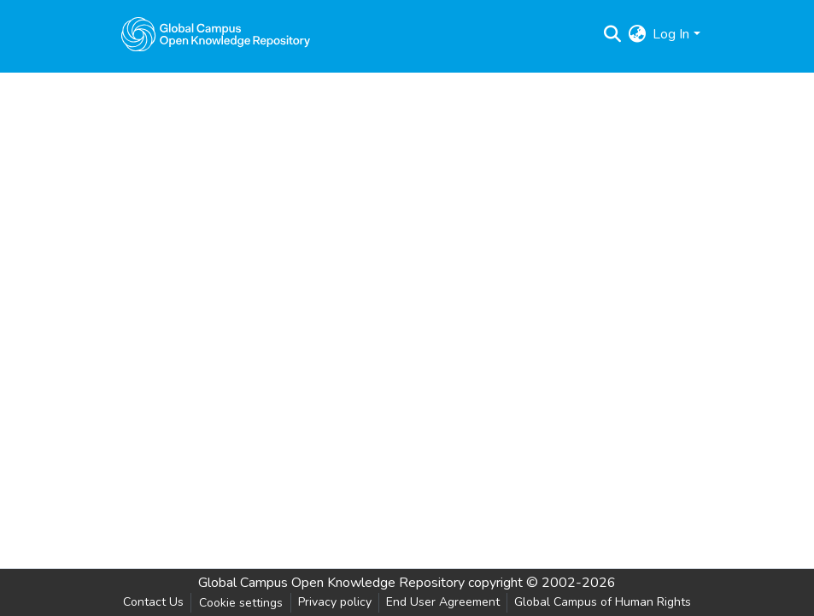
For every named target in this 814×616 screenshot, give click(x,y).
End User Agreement (443, 602)
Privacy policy (335, 602)
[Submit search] (612, 34)
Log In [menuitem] (671, 34)
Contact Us (153, 602)
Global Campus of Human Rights (602, 602)
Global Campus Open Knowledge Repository (331, 582)
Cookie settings (241, 603)
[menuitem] (636, 34)
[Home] (216, 34)
